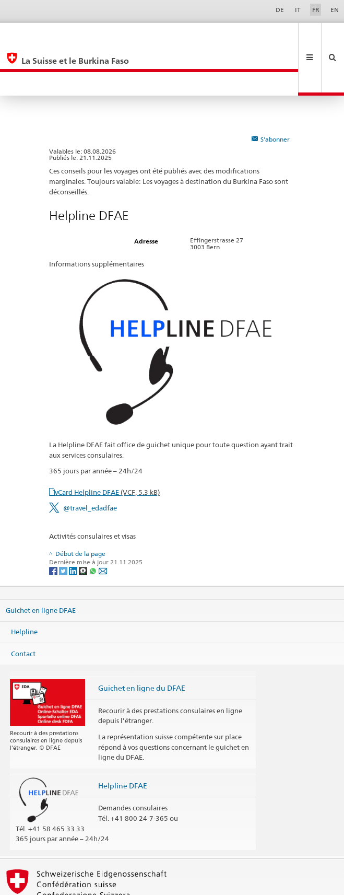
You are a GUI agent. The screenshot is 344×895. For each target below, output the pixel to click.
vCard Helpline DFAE (107, 444)
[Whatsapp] (94, 523)
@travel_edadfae (90, 460)
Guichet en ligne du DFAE (141, 640)
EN (334, 10)
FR (315, 10)
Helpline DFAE (122, 738)
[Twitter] (64, 523)
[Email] (103, 523)
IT (298, 10)
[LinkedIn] (74, 523)
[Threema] (84, 523)
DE (280, 10)
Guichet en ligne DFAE (41, 562)
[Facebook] (54, 523)
